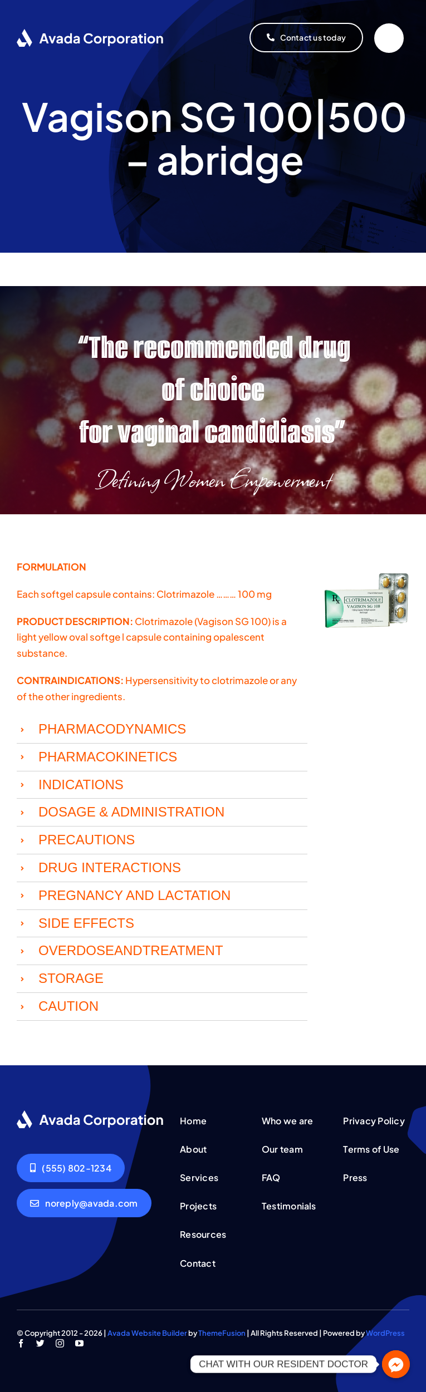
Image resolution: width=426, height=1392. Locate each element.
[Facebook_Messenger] (396, 1364)
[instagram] (60, 1343)
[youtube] (79, 1343)
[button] (162, 729)
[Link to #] (389, 38)
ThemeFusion (222, 1333)
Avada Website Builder (147, 1333)
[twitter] (40, 1343)
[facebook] (21, 1343)
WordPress (385, 1333)
